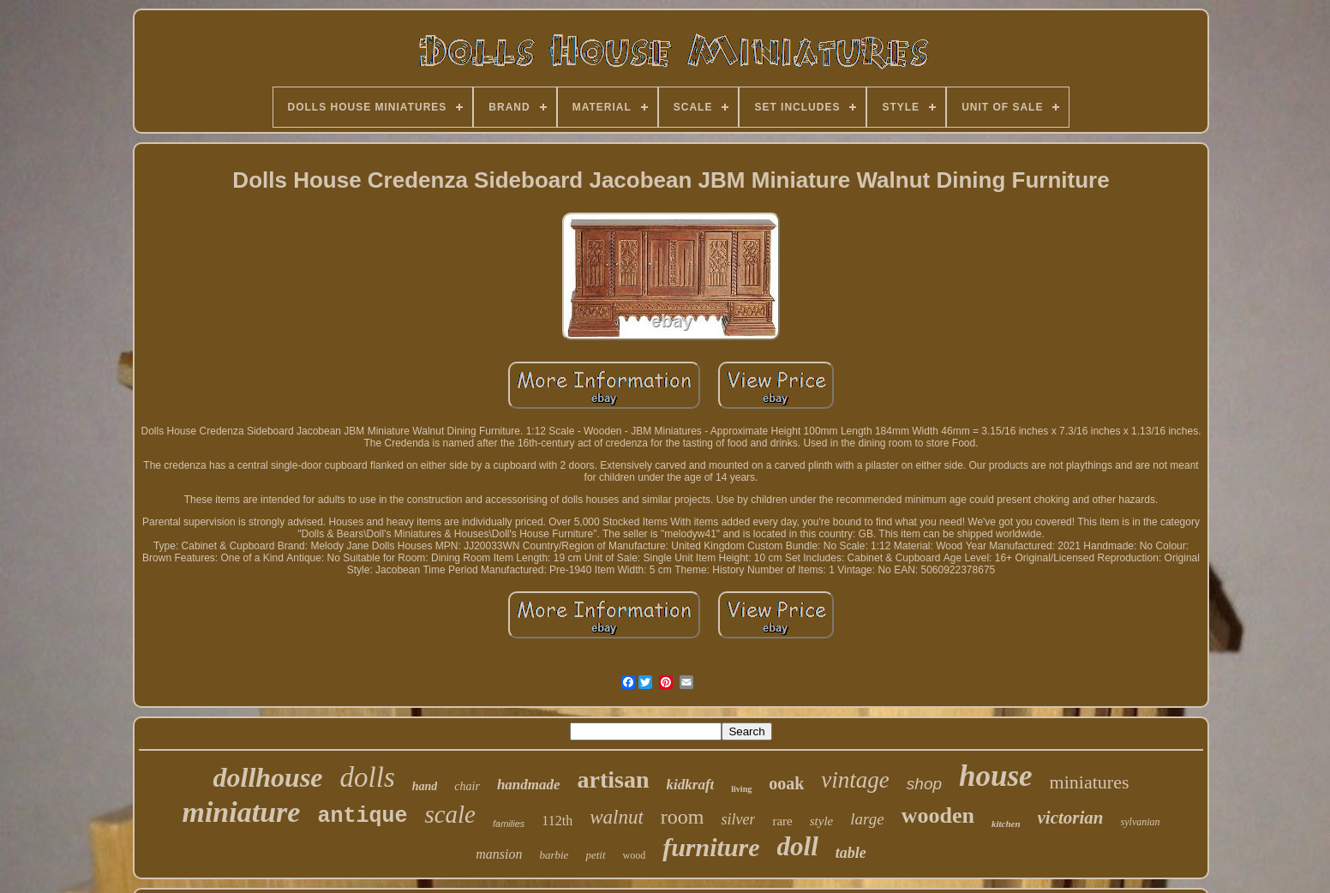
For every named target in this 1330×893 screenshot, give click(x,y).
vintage (855, 780)
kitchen (1006, 823)
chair (467, 786)
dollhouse (268, 777)
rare (782, 821)
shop (924, 784)
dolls (367, 777)
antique (362, 816)
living (741, 789)
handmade (528, 784)
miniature (241, 812)
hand (425, 786)
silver (738, 819)
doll (797, 846)
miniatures (1089, 782)
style (822, 821)
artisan (614, 779)
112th (557, 820)
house (996, 776)
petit (595, 854)
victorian (1071, 817)
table (851, 852)
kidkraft (691, 784)
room (682, 817)
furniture (710, 847)
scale (450, 814)
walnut (617, 817)
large (867, 819)
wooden (938, 815)
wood (634, 855)
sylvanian (1140, 822)
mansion (499, 854)
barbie (553, 854)
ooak (786, 783)
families (508, 823)
